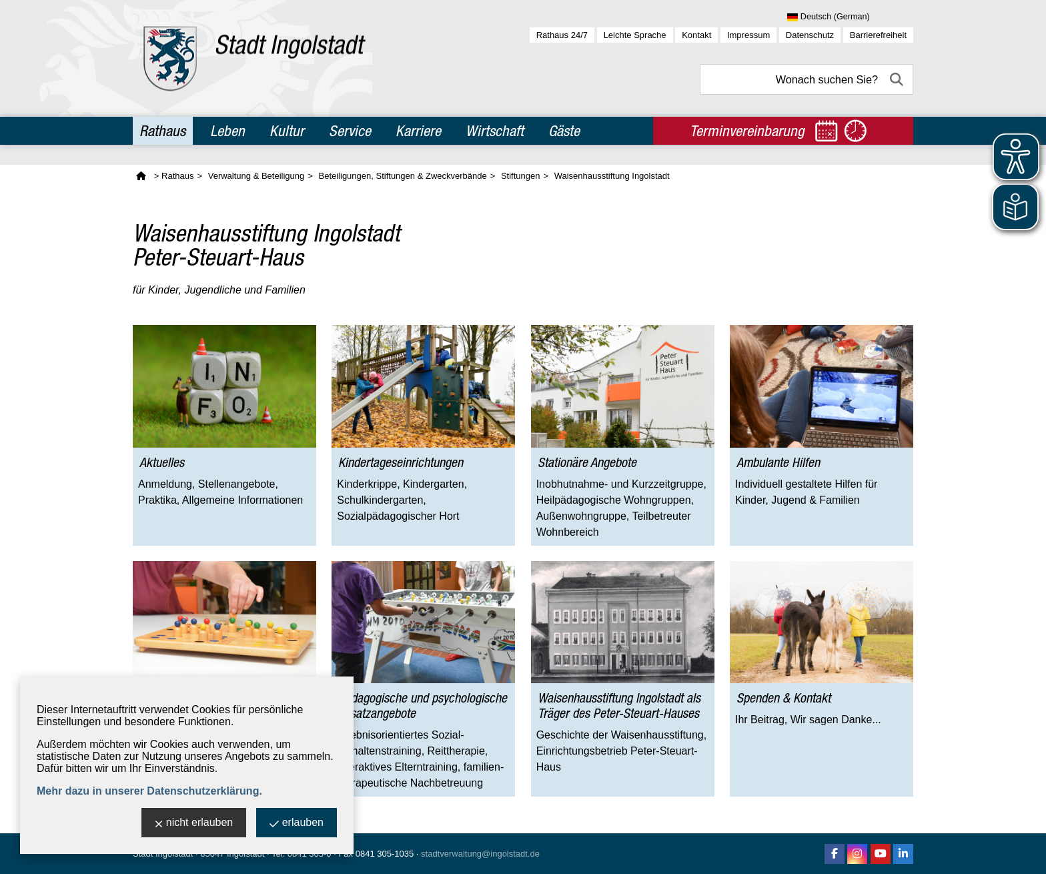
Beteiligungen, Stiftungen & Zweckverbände (402, 176)
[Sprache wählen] (850, 17)
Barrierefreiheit (878, 35)
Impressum (748, 35)
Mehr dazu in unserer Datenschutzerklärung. (149, 791)
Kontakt (696, 35)
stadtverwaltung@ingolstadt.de (480, 854)
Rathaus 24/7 (562, 35)
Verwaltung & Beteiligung (256, 176)
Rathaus (162, 130)
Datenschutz (810, 35)
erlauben (297, 824)
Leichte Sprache (635, 35)
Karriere (418, 130)
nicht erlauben (194, 824)
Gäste (564, 130)
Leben (227, 130)
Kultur (287, 130)
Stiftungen (520, 176)
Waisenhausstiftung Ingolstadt (612, 176)
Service (350, 130)
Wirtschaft (495, 130)
